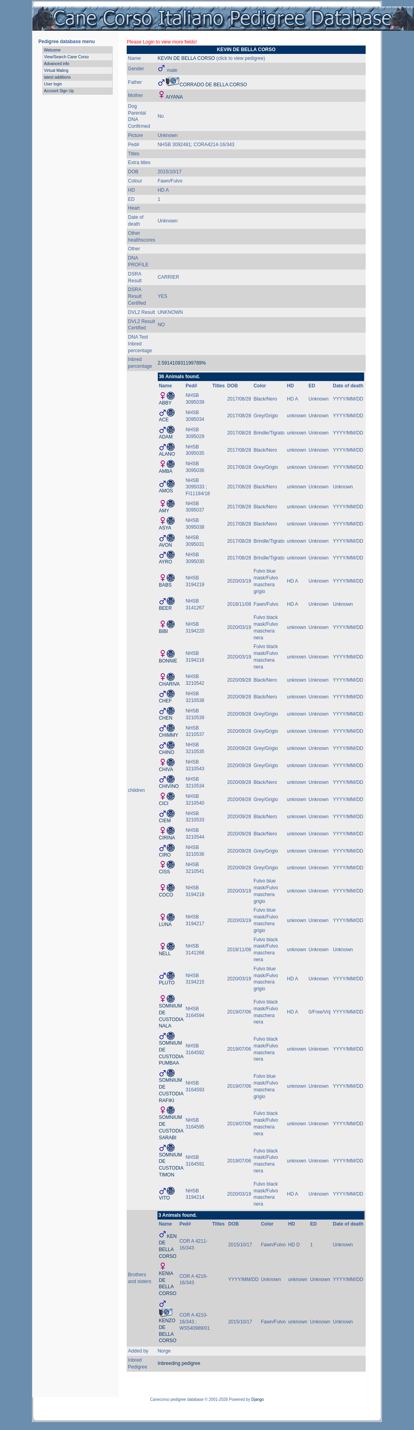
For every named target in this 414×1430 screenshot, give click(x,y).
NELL (165, 953)
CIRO (165, 855)
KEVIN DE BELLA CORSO (186, 58)
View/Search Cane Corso (66, 57)
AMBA (165, 471)
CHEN (165, 718)
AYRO (165, 562)
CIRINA (167, 838)
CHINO (166, 752)
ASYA (165, 528)
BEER (165, 608)
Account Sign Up (59, 91)
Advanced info (56, 63)
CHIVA (166, 769)
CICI (163, 803)
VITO (164, 1198)
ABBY (165, 403)
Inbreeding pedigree (178, 1363)
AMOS (166, 491)
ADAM (166, 437)
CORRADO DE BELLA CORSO (213, 84)
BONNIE (168, 661)
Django (257, 1399)
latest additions (57, 77)
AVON (165, 545)
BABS (165, 585)
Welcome (52, 50)
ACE (164, 419)
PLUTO (167, 983)
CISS (164, 872)
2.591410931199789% (181, 363)
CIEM (165, 820)
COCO (166, 895)
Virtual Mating (56, 70)
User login (53, 84)
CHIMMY (168, 735)
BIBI (163, 631)
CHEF (165, 701)
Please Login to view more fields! (162, 42)
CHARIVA (169, 684)
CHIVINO (169, 786)
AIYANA (174, 97)
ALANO (167, 454)
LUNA (165, 924)
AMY (164, 511)
